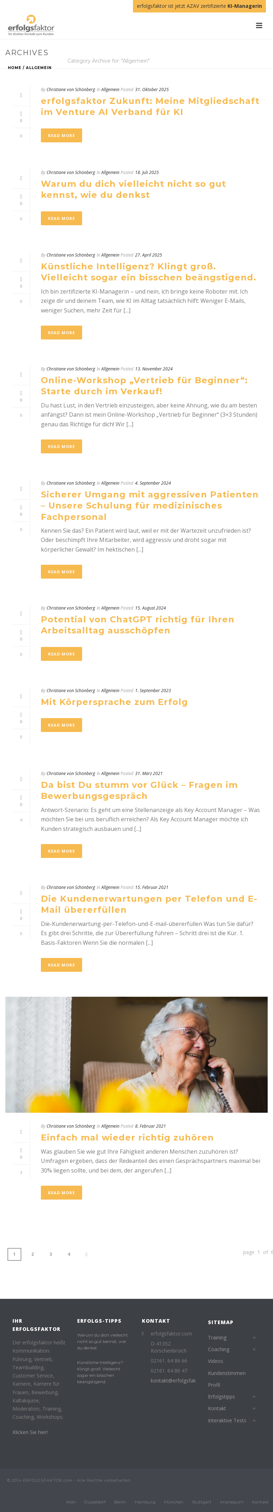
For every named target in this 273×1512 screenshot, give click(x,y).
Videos (215, 1361)
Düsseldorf (95, 1502)
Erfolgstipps (221, 1396)
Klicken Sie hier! (30, 1432)
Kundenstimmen (227, 1373)
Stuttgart (202, 1502)
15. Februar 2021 (151, 887)
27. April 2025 (148, 255)
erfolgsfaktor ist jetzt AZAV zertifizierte (199, 5)
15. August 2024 (150, 608)
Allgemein (39, 67)
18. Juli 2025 (147, 172)
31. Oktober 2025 (152, 89)
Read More (61, 135)
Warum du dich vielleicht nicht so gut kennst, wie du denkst (102, 1341)
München (173, 1502)
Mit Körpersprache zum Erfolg (114, 702)
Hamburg (145, 1502)
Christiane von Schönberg (71, 89)
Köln (71, 1502)
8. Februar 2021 (150, 1126)
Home (14, 67)
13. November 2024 (154, 369)
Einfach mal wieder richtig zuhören (127, 1137)
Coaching (218, 1349)
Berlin (120, 1502)
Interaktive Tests (227, 1420)
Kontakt (217, 1408)
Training (217, 1337)
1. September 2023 (153, 690)
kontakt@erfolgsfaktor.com (182, 1380)
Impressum (231, 1502)
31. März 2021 (149, 773)
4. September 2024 (153, 483)
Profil (214, 1384)
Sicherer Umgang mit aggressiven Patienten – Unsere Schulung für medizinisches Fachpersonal (150, 505)
